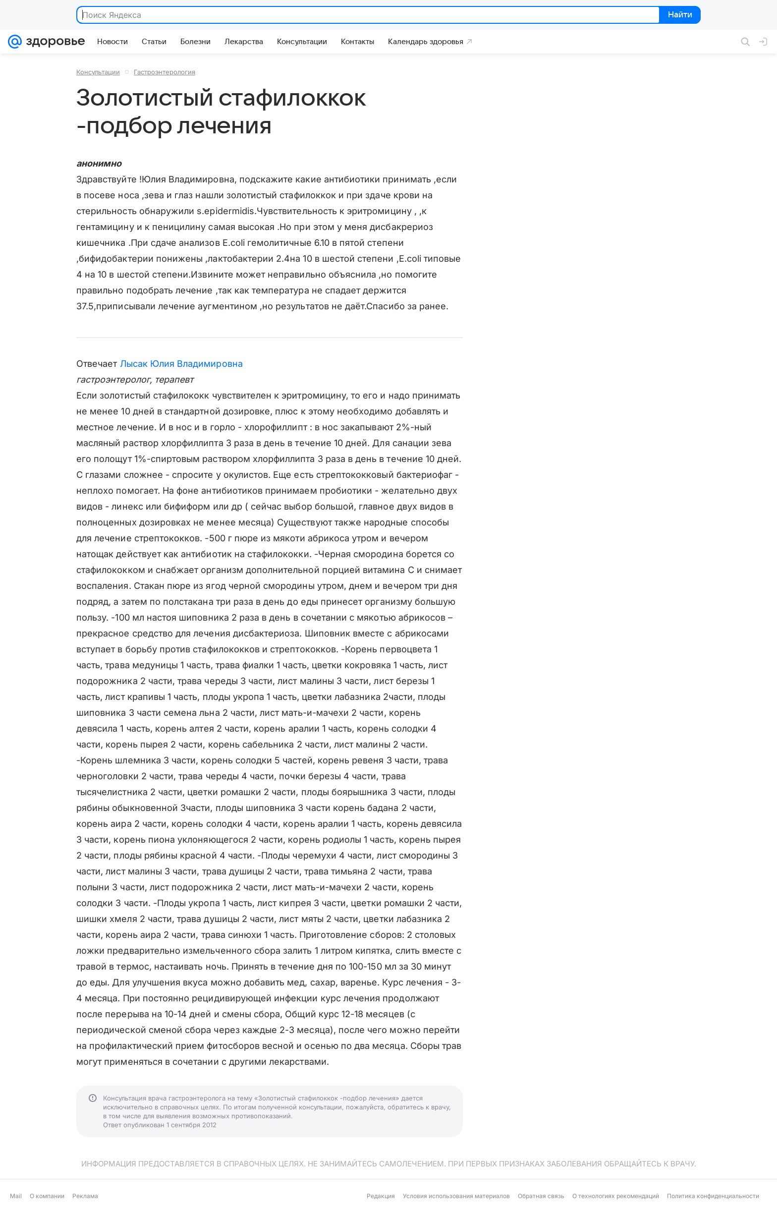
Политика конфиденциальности (713, 1196)
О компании (47, 1196)
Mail (16, 1196)
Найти (679, 15)
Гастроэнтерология (164, 72)
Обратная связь (541, 1196)
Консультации (98, 72)
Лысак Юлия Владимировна (181, 363)
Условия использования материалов (456, 1196)
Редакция (381, 1196)
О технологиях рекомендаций (615, 1196)
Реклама (85, 1196)
